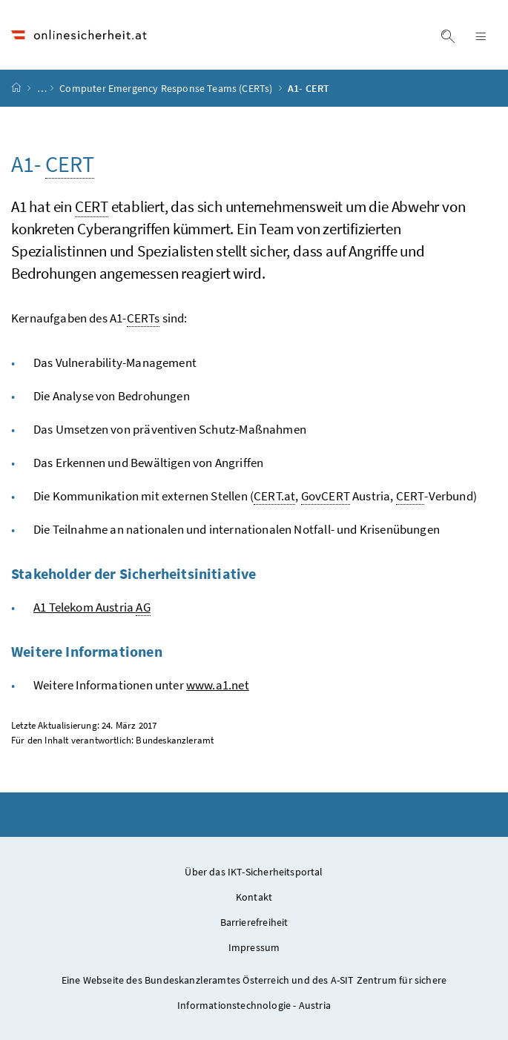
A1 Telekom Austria (92, 607)
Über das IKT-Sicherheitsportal (254, 871)
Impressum (254, 947)
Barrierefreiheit (254, 922)
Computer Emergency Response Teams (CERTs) (166, 88)
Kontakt (254, 897)
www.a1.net (217, 685)
